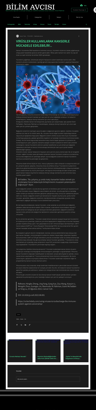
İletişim (57, 24)
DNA (18, 314)
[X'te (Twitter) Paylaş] (21, 325)
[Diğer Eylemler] (79, 36)
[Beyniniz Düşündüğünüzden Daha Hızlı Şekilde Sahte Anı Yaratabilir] (48, 346)
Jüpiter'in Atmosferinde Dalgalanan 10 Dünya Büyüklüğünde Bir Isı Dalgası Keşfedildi (75, 357)
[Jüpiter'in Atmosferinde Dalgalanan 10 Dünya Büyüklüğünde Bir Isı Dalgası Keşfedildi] (76, 346)
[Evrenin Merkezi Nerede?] (20, 346)
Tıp (25, 319)
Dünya (42, 24)
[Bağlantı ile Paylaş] (29, 325)
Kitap (35, 24)
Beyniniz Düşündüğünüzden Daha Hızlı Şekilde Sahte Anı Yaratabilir (47, 357)
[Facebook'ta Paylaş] (17, 325)
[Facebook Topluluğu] (79, 10)
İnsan (49, 24)
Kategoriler (11, 24)
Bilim (19, 24)
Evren (64, 24)
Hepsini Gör (86, 336)
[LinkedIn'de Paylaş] (25, 325)
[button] (86, 24)
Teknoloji (27, 24)
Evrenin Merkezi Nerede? (18, 356)
